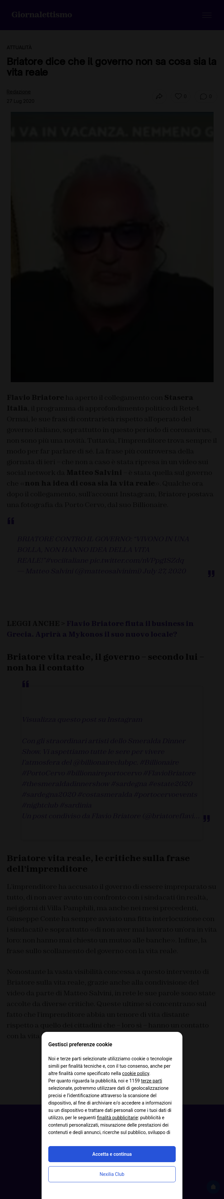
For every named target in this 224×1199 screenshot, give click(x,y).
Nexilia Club (112, 1174)
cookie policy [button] (135, 1073)
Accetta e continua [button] (111, 1154)
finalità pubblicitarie (117, 1117)
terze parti (151, 1080)
